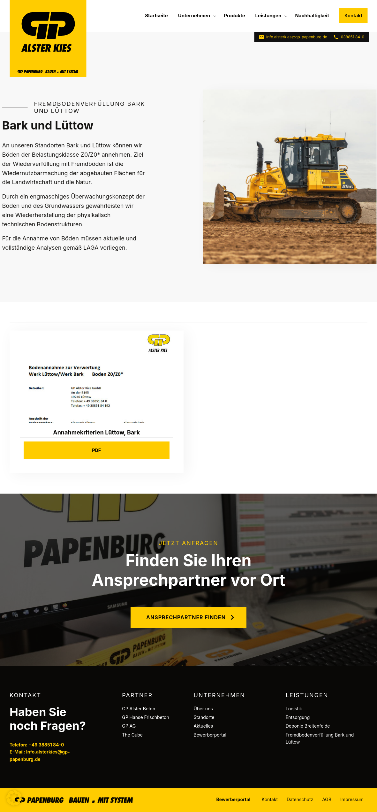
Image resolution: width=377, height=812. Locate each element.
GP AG (129, 726)
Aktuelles (203, 726)
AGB (326, 799)
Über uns (203, 708)
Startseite (156, 15)
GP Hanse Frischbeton (145, 717)
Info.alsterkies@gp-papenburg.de (293, 37)
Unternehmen (194, 15)
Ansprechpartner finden (186, 617)
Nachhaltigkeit (312, 15)
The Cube (132, 735)
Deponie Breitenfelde (308, 726)
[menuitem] (156, 15)
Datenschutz (300, 799)
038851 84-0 (348, 37)
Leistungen (268, 15)
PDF (96, 450)
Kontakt (353, 15)
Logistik (294, 708)
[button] (14, 798)
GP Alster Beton (138, 708)
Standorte (204, 717)
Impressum (352, 799)
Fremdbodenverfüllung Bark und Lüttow (320, 738)
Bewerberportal (210, 735)
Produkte (234, 15)
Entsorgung (298, 717)
